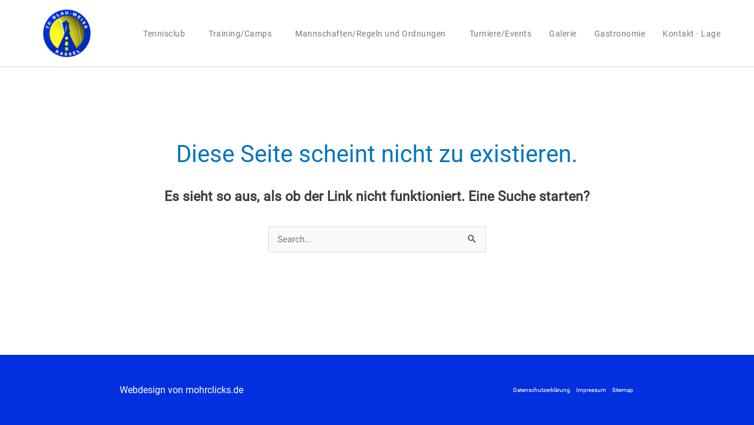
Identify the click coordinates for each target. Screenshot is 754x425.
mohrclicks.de (214, 390)
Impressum (591, 390)
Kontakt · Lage (691, 33)
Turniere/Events (500, 33)
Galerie (563, 33)
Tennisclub (167, 33)
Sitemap (622, 390)
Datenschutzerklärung (541, 390)
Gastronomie (620, 33)
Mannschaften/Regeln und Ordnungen (373, 33)
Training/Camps (243, 33)
